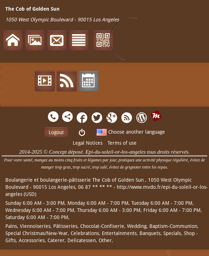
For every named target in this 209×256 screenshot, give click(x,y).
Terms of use (122, 143)
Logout (56, 132)
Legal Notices (88, 143)
